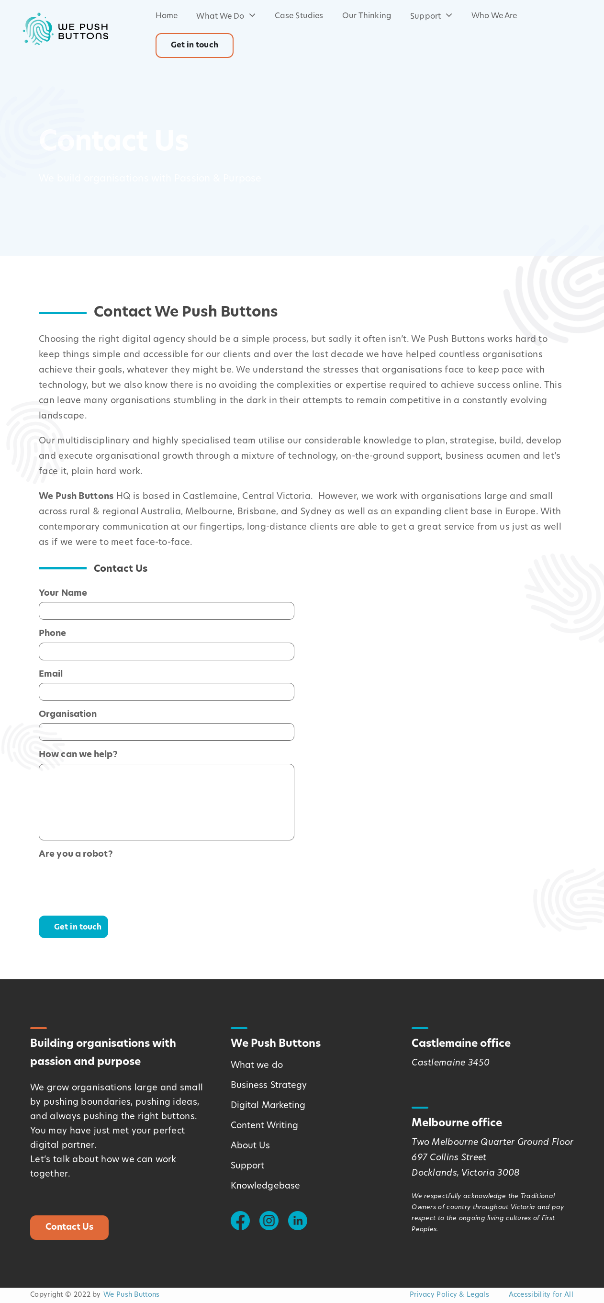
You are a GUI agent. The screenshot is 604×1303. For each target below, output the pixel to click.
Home (167, 16)
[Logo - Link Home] (65, 28)
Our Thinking (366, 16)
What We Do (226, 17)
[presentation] (111, 881)
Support (431, 17)
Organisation (68, 713)
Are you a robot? (76, 853)
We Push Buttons (131, 1295)
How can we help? (78, 753)
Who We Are (494, 16)
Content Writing (265, 1126)
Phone (53, 632)
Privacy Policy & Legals (449, 1295)
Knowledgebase (265, 1186)
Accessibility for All (541, 1295)
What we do (257, 1065)
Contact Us (69, 1227)
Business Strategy (269, 1085)
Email (51, 673)
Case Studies (299, 16)
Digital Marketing (268, 1105)
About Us (250, 1146)
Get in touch (194, 45)
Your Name (63, 592)
